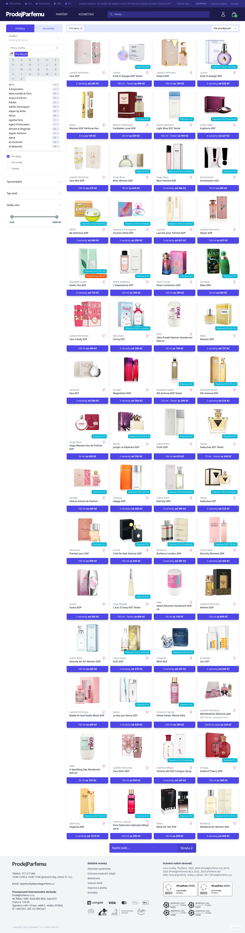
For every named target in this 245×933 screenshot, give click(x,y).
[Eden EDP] (218, 261)
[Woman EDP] (218, 314)
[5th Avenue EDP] (218, 369)
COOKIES (236, 928)
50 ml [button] (218, 188)
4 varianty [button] (218, 135)
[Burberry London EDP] (175, 530)
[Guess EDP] (87, 582)
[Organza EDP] (87, 801)
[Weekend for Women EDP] (218, 801)
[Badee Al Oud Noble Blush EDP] (87, 690)
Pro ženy (16, 156)
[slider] (12, 217)
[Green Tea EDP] (87, 261)
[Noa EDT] (87, 369)
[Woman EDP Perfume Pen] (87, 105)
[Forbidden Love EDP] (131, 105)
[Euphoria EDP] (218, 105)
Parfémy (62, 14)
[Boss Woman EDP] (131, 157)
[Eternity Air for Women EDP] (87, 638)
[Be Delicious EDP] (87, 209)
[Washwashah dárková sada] (218, 690)
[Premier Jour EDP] (87, 530)
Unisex (15, 168)
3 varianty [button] (218, 83)
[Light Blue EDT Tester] (175, 105)
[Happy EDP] (131, 477)
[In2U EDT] (131, 638)
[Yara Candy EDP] (87, 314)
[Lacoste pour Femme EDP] (175, 209)
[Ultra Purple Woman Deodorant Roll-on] (175, 314)
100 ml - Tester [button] (131, 83)
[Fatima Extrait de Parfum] (87, 477)
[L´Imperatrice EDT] (131, 261)
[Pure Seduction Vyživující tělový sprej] (131, 801)
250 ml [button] (174, 724)
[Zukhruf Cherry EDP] (218, 746)
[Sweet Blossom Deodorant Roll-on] (175, 582)
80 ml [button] (131, 135)
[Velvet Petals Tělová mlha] (175, 690)
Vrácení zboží (95, 883)
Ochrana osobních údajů (101, 873)
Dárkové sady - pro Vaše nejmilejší (189, 3)
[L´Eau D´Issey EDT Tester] (131, 582)
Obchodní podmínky (99, 868)
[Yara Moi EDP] (87, 157)
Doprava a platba (219, 3)
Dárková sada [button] (218, 724)
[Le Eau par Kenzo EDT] (131, 690)
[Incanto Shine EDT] (131, 209)
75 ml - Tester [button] (218, 456)
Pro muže (17, 162)
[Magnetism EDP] (131, 369)
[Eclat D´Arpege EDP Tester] (131, 52)
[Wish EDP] (175, 638)
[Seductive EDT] (218, 477)
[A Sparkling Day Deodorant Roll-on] (87, 746)
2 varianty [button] (87, 83)
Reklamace (94, 878)
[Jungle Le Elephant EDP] (131, 422)
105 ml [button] (130, 561)
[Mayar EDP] (218, 209)
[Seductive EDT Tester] (218, 422)
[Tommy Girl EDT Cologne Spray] (175, 746)
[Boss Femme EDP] (175, 157)
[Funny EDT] (131, 314)
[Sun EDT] (218, 638)
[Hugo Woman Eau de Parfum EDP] (87, 422)
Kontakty (235, 3)
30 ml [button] (174, 836)
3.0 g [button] (87, 135)
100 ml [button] (174, 83)
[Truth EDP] (175, 422)
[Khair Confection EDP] (175, 261)
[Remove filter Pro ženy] (81, 28)
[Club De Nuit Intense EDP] (131, 530)
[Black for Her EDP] (175, 801)
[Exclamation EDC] (218, 157)
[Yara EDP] (87, 52)
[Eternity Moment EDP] (218, 530)
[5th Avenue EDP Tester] (175, 369)
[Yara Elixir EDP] (131, 746)
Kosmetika (86, 14)
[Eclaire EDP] (175, 52)
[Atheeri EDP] (218, 582)
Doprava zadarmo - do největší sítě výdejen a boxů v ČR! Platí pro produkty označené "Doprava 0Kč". (122, 3)
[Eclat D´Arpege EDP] (218, 52)
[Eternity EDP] (175, 477)
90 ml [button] (131, 188)
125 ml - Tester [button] (174, 400)
